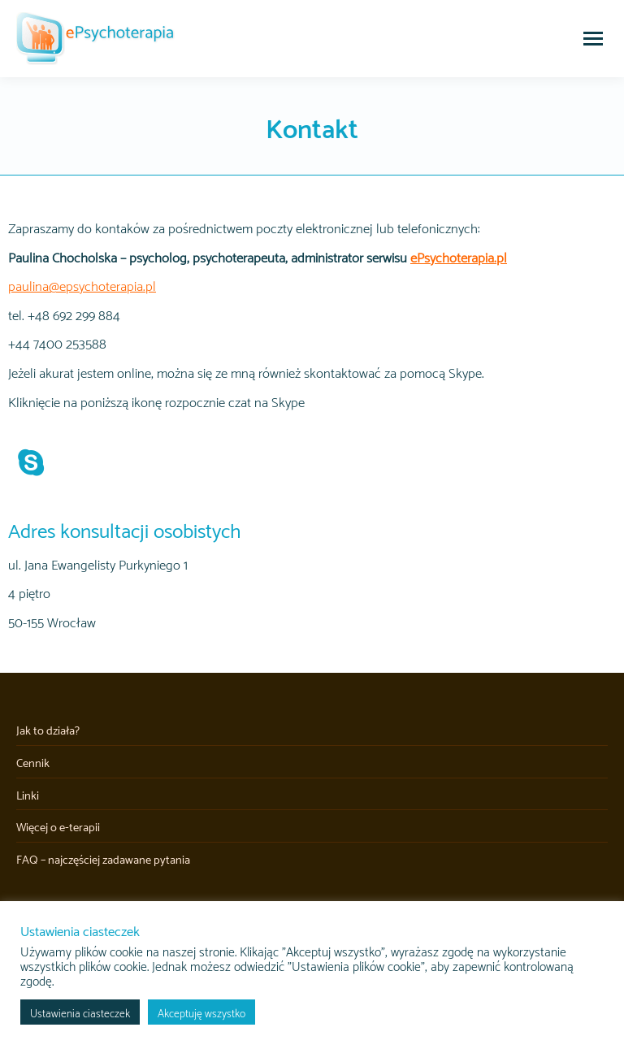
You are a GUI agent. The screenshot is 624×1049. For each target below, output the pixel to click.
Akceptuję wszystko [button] (201, 1012)
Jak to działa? (48, 730)
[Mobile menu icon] (593, 38)
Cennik (33, 762)
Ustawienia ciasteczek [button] (80, 1012)
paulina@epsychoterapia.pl (82, 285)
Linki (27, 795)
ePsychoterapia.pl (458, 256)
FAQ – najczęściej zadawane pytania (103, 859)
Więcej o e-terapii (58, 826)
